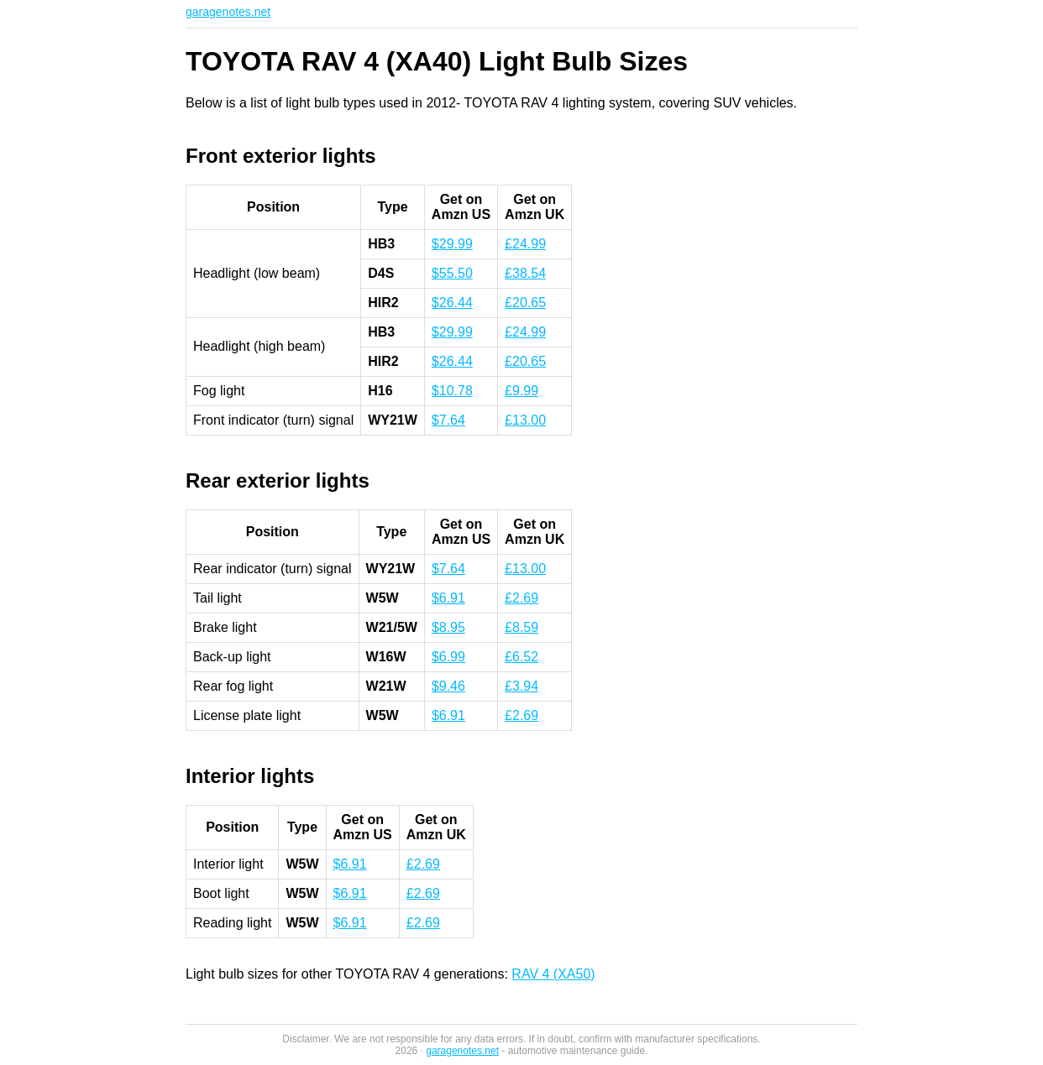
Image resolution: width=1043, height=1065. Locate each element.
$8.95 (448, 627)
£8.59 (521, 627)
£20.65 (525, 302)
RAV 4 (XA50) (553, 974)
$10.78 (452, 391)
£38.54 (525, 273)
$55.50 (452, 273)
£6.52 (521, 657)
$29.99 (452, 244)
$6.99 (448, 657)
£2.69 (521, 598)
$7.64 (448, 420)
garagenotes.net (228, 11)
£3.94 (521, 686)
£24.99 (525, 244)
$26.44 (452, 302)
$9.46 (448, 686)
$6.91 (448, 598)
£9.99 (521, 391)
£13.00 (525, 420)
